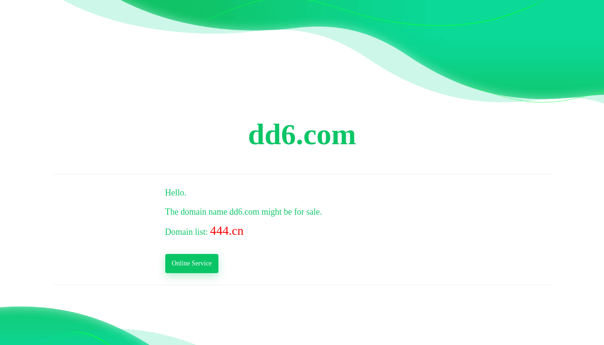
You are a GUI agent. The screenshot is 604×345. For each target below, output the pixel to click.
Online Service (192, 263)
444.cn (227, 231)
